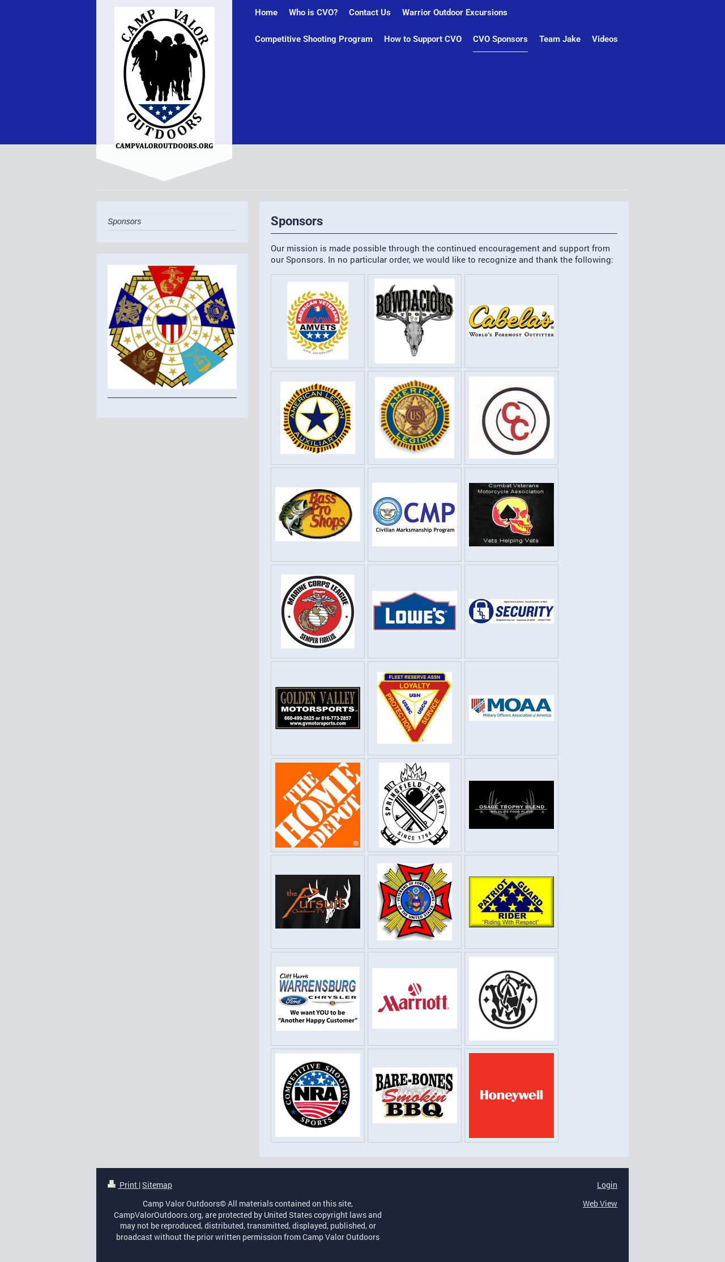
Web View (600, 1203)
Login (607, 1184)
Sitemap (157, 1184)
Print (123, 1184)
